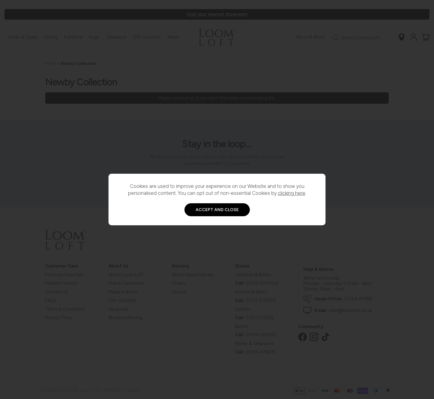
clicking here (291, 193)
